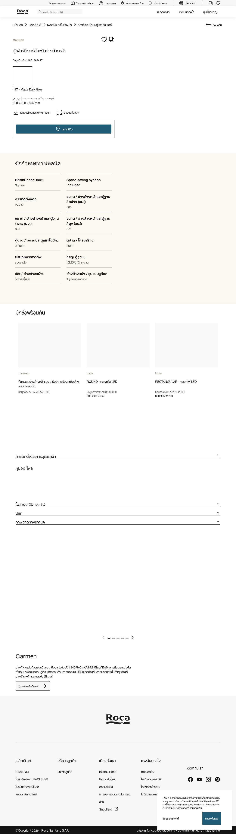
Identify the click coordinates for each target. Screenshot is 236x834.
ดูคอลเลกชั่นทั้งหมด (33, 686)
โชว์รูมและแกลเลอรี (152, 794)
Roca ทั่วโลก (107, 779)
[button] (40, 11)
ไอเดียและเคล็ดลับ (151, 779)
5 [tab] (127, 638)
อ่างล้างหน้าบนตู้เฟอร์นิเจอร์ (95, 24)
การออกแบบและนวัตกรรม (114, 794)
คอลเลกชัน (22, 771)
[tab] (118, 456)
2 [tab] (113, 638)
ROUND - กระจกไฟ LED (102, 381)
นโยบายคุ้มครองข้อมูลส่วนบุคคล (156, 830)
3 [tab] (118, 638)
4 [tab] (122, 638)
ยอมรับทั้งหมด (211, 818)
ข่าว (101, 801)
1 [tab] (108, 638)
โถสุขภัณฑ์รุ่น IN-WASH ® (32, 779)
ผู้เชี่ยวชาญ (210, 11)
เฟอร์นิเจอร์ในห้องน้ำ (59, 24)
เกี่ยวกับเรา (107, 760)
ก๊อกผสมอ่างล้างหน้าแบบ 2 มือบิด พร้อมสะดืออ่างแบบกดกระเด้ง (48, 383)
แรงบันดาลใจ (186, 11)
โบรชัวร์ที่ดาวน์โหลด (27, 786)
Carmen (23, 373)
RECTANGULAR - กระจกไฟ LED (176, 381)
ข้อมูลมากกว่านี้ (171, 818)
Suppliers (106, 809)
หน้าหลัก (18, 24)
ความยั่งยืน (106, 786)
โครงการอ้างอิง (150, 786)
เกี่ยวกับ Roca (107, 771)
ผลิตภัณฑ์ (163, 11)
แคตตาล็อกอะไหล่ (26, 794)
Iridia (90, 373)
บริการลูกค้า (66, 760)
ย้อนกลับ (217, 24)
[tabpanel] (50, 369)
